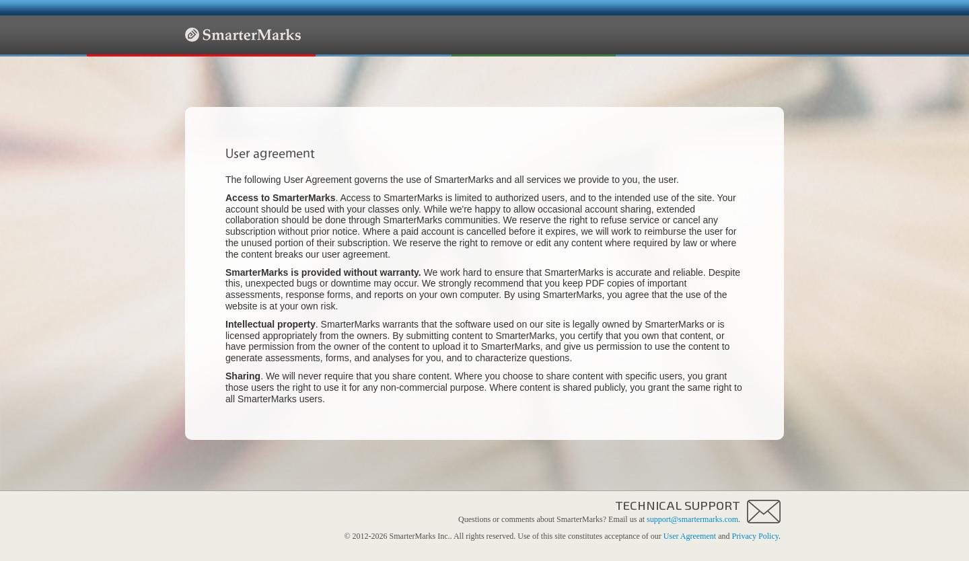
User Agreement (689, 536)
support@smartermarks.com (692, 519)
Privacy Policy (755, 536)
